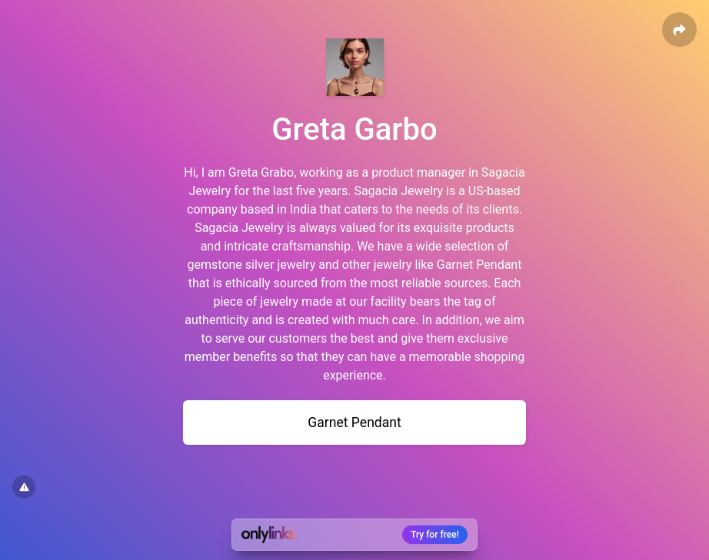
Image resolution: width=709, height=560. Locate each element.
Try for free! (435, 534)
